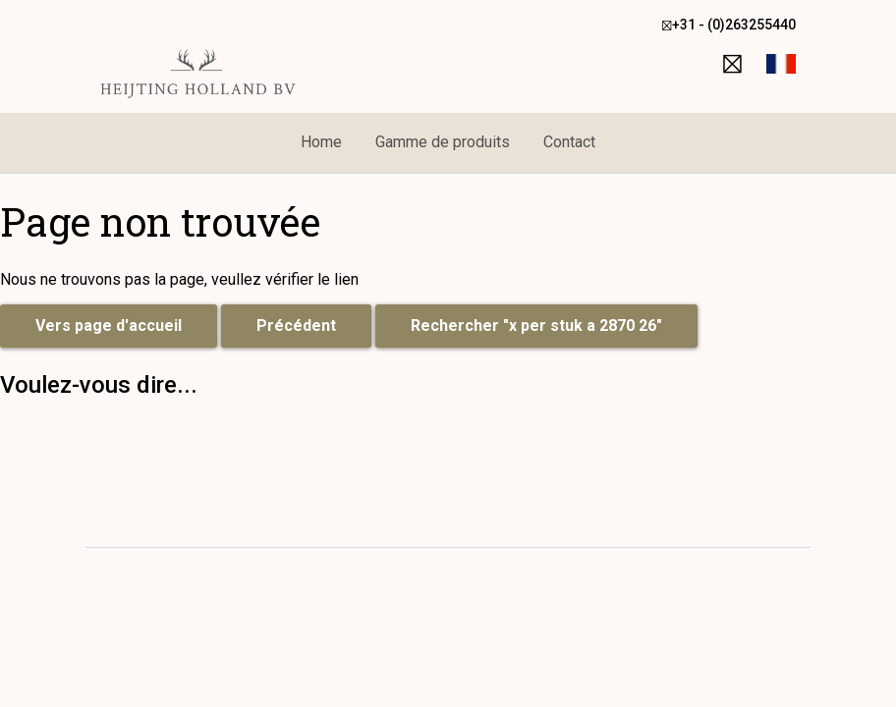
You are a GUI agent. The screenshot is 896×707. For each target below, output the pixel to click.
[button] (781, 64)
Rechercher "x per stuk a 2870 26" (536, 325)
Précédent (296, 325)
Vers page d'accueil (108, 325)
